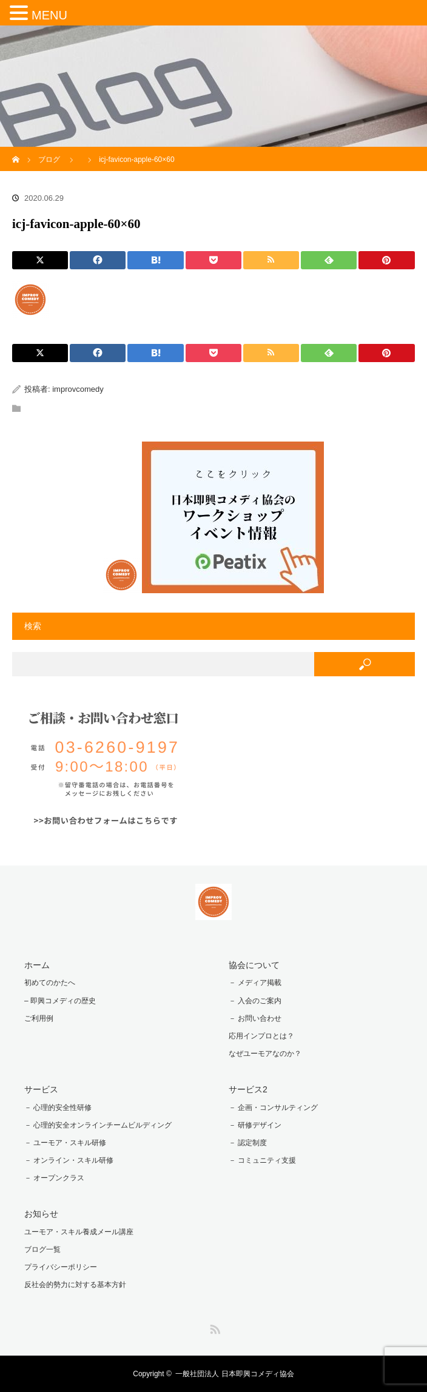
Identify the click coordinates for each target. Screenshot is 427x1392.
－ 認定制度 (248, 1142)
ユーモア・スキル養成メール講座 (78, 1232)
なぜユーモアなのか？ (265, 1053)
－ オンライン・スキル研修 (68, 1160)
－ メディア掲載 (255, 982)
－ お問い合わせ (255, 1018)
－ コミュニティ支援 (262, 1160)
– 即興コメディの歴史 (60, 1001)
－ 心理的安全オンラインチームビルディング (98, 1125)
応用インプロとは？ (261, 1036)
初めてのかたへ (49, 982)
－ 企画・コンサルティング (273, 1107)
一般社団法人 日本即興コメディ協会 (234, 1374)
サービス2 (248, 1089)
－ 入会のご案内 (255, 1001)
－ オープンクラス (54, 1178)
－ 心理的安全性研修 (58, 1107)
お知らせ (41, 1214)
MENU (49, 15)
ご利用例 (38, 1018)
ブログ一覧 (42, 1249)
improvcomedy (78, 389)
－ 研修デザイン (255, 1125)
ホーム (37, 965)
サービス (41, 1089)
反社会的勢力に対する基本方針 (75, 1284)
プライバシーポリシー (60, 1267)
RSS (213, 1327)
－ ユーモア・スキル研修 (65, 1142)
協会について (254, 965)
